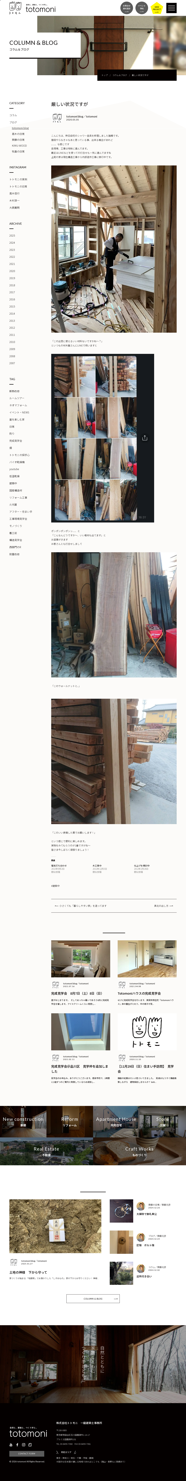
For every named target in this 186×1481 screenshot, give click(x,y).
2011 (12, 335)
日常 (11, 426)
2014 (12, 313)
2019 (12, 278)
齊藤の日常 (18, 140)
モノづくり (15, 526)
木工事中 (97, 865)
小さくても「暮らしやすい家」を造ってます (83, 905)
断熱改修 (14, 391)
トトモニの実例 (18, 179)
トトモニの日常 (18, 186)
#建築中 (55, 885)
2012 (12, 327)
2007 (12, 363)
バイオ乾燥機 (17, 462)
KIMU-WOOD (19, 145)
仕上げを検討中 (142, 865)
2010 (12, 342)
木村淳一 (14, 200)
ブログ (13, 122)
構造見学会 (15, 540)
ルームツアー (16, 398)
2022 (12, 257)
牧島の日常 (18, 151)
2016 (12, 299)
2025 (12, 235)
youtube (14, 469)
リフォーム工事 (18, 497)
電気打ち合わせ (59, 865)
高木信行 (14, 193)
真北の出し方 (161, 905)
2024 (12, 242)
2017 (12, 292)
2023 (12, 250)
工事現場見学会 (18, 519)
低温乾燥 (14, 476)
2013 (12, 321)
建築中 (13, 483)
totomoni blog (20, 128)
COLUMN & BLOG (93, 1298)
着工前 (13, 533)
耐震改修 (14, 554)
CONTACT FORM (26, 1453)
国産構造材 (15, 490)
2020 (12, 271)
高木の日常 (18, 134)
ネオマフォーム (18, 405)
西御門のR (15, 547)
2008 (12, 356)
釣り (11, 433)
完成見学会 (15, 441)
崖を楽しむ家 (17, 419)
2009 (12, 349)
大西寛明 (14, 207)
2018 (12, 285)
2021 (12, 264)
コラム (13, 115)
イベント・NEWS (19, 412)
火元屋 (13, 504)
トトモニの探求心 (19, 455)
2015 (12, 306)
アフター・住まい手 (20, 511)
